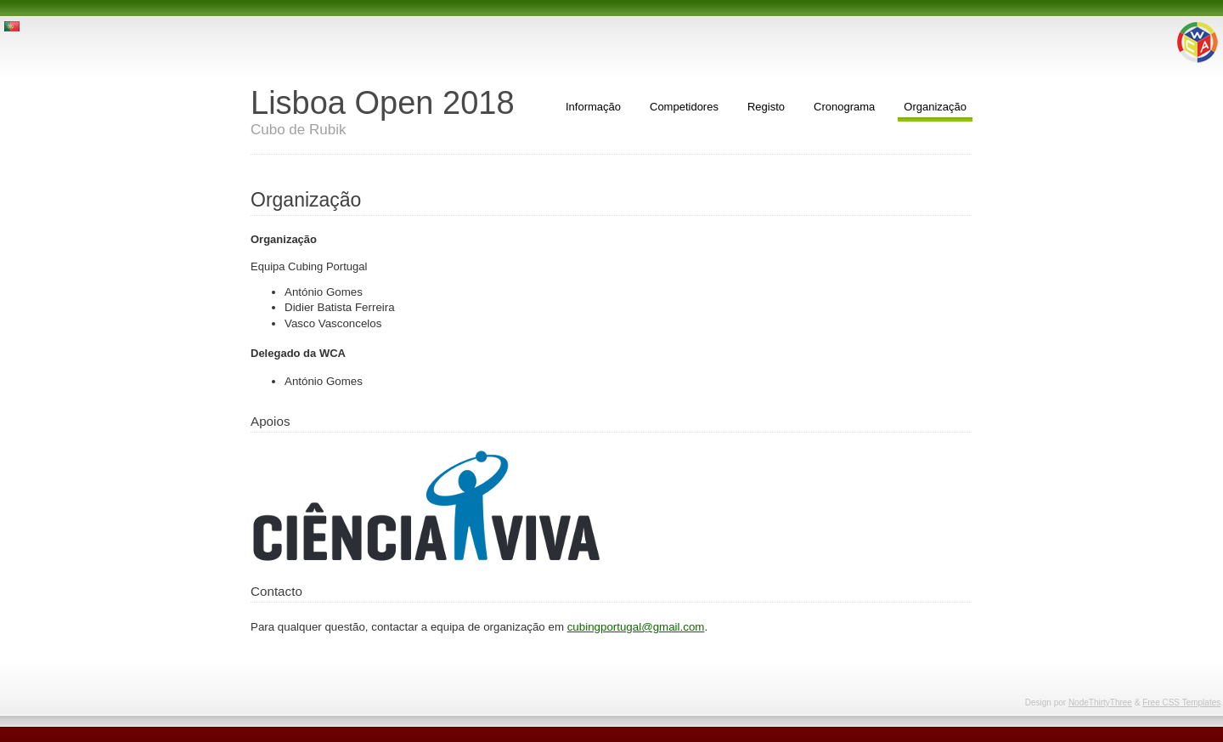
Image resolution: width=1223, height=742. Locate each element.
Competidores (684, 106)
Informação (593, 106)
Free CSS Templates (1181, 702)
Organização (935, 106)
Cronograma (844, 106)
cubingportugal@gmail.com (636, 626)
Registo (766, 106)
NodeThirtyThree (1100, 702)
